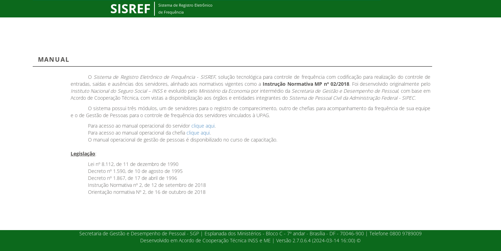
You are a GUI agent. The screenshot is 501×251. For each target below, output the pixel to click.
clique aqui (203, 125)
